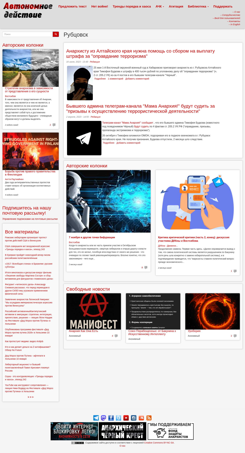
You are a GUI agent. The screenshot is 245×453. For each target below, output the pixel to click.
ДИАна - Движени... (168, 245)
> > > (31, 397)
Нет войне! (99, 6)
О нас (122, 446)
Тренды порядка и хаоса (132, 6)
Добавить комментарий (137, 78)
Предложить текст (72, 6)
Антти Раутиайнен (14, 179)
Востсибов (74, 242)
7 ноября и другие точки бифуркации (92, 237)
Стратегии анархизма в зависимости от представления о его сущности (29, 90)
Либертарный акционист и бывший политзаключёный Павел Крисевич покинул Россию (27, 367)
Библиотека (198, 6)
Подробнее (100, 78)
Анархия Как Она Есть (83, 331)
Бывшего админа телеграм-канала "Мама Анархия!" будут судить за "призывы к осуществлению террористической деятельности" (140, 108)
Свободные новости (88, 289)
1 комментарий (115, 78)
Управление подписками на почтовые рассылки (30, 219)
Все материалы (22, 231)
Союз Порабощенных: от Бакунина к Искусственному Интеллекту (152, 332)
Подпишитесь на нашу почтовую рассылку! (26, 210)
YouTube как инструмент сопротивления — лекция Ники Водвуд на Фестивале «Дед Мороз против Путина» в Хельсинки (29, 388)
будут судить (141, 126)
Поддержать (222, 6)
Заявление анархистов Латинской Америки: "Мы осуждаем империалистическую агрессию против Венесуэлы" (28, 302)
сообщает (147, 122)
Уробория (194, 331)
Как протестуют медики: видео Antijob (24, 341)
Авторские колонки (86, 165)
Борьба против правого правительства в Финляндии (30, 173)
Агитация (176, 6)
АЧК (160, 6)
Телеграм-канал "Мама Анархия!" (121, 122)
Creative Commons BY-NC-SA (159, 442)
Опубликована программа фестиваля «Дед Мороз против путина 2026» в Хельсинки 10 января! (27, 332)
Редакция (95, 62)
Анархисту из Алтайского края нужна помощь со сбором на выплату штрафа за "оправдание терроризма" (140, 53)
